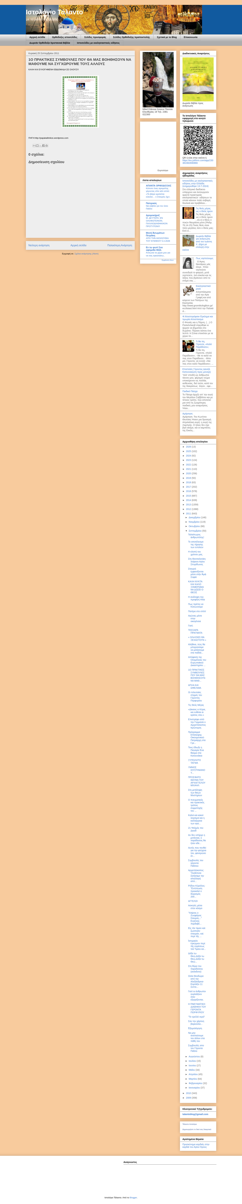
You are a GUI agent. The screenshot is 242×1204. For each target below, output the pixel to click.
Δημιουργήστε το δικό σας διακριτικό (197, 1129)
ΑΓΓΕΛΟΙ (193, 901)
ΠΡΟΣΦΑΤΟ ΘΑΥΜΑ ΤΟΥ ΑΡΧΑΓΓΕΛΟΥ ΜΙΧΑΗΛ (196, 781)
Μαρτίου (193, 1079)
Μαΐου (192, 1070)
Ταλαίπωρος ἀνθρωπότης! (196, 536)
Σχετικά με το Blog (167, 37)
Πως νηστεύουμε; (204, 258)
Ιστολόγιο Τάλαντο (54, 12)
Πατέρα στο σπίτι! (197, 611)
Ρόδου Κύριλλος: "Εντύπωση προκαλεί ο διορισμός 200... (196, 891)
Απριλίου (193, 1074)
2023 (189, 460)
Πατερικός (151, 203)
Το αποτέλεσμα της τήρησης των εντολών (195, 544)
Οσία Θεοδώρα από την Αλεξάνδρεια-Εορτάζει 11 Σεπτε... (196, 981)
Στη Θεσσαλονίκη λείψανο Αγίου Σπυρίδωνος (196, 562)
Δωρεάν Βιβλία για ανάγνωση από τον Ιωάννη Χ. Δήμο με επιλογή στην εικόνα (197, 243)
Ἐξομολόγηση (195, 1028)
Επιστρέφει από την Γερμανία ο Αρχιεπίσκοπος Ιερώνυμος (197, 723)
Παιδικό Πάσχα (190, 391)
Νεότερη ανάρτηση (39, 245)
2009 (189, 1097)
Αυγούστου (195, 1056)
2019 (189, 478)
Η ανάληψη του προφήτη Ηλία (196, 598)
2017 (189, 486)
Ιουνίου (193, 1065)
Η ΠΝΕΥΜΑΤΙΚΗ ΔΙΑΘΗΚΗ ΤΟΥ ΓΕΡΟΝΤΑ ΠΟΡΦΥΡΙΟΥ (197, 1008)
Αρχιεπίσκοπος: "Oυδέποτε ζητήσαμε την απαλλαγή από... (196, 875)
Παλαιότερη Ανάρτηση (119, 245)
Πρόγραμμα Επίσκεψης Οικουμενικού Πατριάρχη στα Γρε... (196, 737)
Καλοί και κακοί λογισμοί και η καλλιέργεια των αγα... (196, 819)
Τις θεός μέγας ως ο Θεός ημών (204, 210)
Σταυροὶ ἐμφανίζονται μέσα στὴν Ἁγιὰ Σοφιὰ (197, 572)
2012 (189, 509)
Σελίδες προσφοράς (95, 37)
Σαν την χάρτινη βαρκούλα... (196, 1022)
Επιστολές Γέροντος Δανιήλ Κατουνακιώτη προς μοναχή (197, 370)
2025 (189, 451)
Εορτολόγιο (163, 170)
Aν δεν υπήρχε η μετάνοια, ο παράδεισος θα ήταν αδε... (197, 839)
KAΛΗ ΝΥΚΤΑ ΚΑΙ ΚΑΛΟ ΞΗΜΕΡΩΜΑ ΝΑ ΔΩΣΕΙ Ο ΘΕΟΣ (196, 587)
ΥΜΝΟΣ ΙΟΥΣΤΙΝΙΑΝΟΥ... (196, 770)
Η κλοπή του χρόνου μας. (195, 553)
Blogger (133, 1197)
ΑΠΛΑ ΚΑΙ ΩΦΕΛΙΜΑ (194, 686)
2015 (189, 495)
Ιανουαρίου (195, 1087)
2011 (189, 513)
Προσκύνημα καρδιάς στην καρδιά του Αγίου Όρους (196, 1145)
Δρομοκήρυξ (153, 215)
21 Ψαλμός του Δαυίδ (195, 829)
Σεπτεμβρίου (195, 530)
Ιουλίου (193, 1061)
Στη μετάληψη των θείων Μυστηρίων (195, 793)
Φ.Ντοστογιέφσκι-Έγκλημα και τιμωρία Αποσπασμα (198, 318)
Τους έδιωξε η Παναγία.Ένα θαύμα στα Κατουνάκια (196, 751)
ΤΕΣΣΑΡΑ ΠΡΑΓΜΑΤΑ (195, 631)
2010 (189, 1093)
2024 (189, 455)
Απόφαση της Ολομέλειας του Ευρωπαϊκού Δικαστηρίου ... (197, 661)
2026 (189, 446)
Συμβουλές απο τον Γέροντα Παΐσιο (196, 1048)
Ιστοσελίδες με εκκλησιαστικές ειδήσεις (98, 43)
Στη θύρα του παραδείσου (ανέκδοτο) (195, 969)
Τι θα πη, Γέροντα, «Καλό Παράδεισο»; (204, 344)
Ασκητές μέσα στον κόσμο (195, 907)
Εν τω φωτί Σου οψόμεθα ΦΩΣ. (154, 248)
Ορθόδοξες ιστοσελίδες (64, 37)
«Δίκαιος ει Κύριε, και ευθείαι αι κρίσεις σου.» (197, 712)
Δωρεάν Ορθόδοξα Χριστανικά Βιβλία (49, 43)
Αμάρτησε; (188, 413)
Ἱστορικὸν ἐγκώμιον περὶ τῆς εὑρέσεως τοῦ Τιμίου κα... (197, 945)
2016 (189, 491)
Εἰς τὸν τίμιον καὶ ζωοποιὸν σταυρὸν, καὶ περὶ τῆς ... (196, 932)
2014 (189, 500)
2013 (189, 504)
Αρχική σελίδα (37, 37)
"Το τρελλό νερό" (196, 1016)
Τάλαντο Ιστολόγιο (190, 1124)
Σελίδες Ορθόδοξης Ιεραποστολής (131, 37)
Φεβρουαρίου (196, 1083)
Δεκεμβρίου (195, 517)
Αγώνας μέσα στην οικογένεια (195, 618)
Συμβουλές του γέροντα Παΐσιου (195, 863)
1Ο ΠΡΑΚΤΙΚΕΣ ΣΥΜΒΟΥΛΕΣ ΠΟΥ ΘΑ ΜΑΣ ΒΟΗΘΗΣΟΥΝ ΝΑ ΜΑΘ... (196, 675)
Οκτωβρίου (195, 526)
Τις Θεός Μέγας (196, 705)
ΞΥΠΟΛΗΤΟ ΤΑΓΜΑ (194, 761)
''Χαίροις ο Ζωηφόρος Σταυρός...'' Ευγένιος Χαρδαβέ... (195, 918)
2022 (189, 464)
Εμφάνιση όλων (168, 260)
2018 (189, 482)
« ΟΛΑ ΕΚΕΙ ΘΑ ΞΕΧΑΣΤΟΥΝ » (197, 638)
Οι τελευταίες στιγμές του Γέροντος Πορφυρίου (195, 696)
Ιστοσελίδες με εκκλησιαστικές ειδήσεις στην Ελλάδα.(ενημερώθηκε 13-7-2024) (198, 183)
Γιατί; (190, 625)
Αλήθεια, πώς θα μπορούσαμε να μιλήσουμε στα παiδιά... (196, 648)
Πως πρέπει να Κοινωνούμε (195, 605)
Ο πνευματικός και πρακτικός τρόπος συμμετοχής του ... (196, 805)
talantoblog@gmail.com (195, 1114)
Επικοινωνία (191, 37)
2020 (189, 473)
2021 (189, 469)
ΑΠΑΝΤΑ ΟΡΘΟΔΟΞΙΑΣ (158, 185)
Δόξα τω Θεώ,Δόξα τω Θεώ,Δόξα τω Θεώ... (196, 957)
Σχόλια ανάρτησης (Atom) (86, 253)
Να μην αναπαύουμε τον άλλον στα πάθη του (196, 1037)
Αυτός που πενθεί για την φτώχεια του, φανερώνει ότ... (197, 851)
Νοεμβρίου (194, 522)
